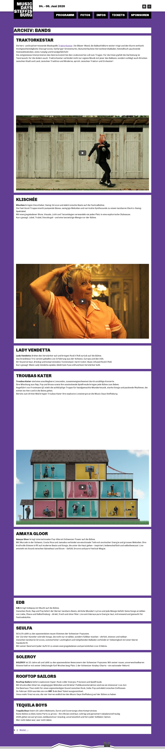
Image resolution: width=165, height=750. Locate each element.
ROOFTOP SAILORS (36, 676)
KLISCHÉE (26, 199)
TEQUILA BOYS (31, 705)
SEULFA (24, 628)
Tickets (118, 15)
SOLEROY (26, 656)
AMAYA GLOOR (32, 533)
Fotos (85, 15)
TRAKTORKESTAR (34, 40)
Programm (65, 15)
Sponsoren (140, 15)
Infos (101, 15)
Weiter (24, 730)
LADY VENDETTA (33, 350)
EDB (20, 602)
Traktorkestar (65, 45)
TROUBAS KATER (34, 375)
